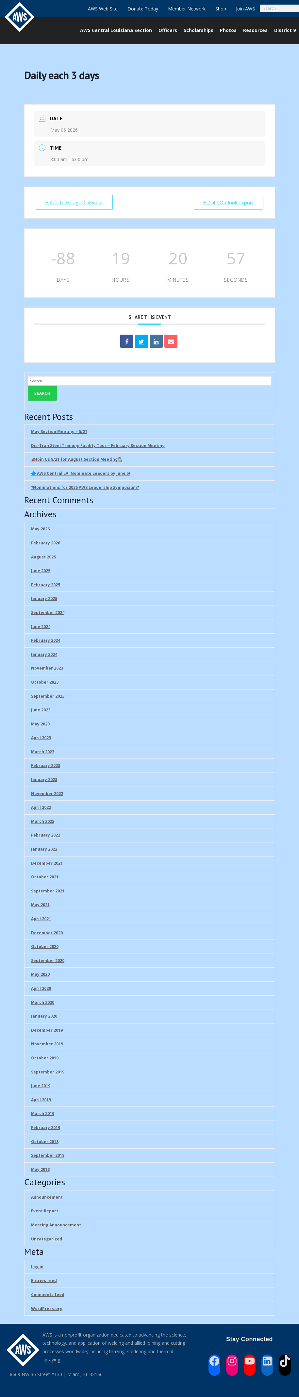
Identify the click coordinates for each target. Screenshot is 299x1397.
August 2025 (43, 557)
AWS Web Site (103, 9)
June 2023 (40, 710)
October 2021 (44, 877)
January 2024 (44, 654)
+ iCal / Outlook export (228, 202)
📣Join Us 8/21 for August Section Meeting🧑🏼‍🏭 (77, 459)
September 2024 (47, 612)
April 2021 (41, 919)
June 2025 (40, 571)
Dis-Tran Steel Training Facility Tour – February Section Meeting (98, 445)
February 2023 (45, 765)
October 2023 (44, 682)
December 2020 (47, 933)
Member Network (187, 9)
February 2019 (45, 1127)
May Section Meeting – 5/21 (59, 431)
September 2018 (47, 1155)
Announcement (47, 1197)
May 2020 (40, 974)
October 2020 (44, 946)
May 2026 (40, 529)
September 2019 (47, 1072)
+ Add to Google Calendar (74, 202)
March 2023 (42, 752)
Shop (220, 9)
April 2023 (41, 737)
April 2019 (41, 1100)
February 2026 (45, 543)
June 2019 (40, 1086)
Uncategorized (46, 1239)
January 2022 (44, 849)
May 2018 (40, 1169)
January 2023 (44, 779)
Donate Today (142, 9)
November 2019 (47, 1044)
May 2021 (40, 904)
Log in (37, 1267)
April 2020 (41, 988)
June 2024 (40, 626)
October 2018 (44, 1141)
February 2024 (45, 640)
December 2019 (47, 1030)
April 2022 (41, 807)
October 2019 (44, 1058)
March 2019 (42, 1113)
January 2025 (44, 598)
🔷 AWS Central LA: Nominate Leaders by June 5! (80, 473)
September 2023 (47, 696)
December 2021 (47, 863)
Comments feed (47, 1294)
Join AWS (245, 9)
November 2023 (47, 668)
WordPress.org (46, 1308)
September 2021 (47, 891)
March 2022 (42, 821)
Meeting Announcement (56, 1225)
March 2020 (42, 1002)
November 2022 (47, 793)
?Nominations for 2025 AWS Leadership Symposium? (85, 487)
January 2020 (44, 1016)
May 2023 (40, 724)
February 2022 (45, 835)
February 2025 (45, 585)
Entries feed (44, 1280)
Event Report (44, 1211)
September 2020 (47, 960)
